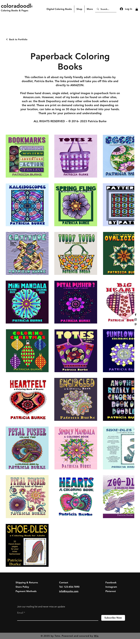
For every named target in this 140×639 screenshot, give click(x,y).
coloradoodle (17, 5)
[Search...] (105, 9)
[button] (136, 9)
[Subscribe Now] (113, 618)
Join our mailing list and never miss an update (41, 606)
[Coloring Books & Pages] (18, 10)
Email (20, 613)
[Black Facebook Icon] (135, 314)
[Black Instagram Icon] (135, 319)
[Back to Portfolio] (16, 39)
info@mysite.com (68, 591)
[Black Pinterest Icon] (135, 324)
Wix (96, 635)
